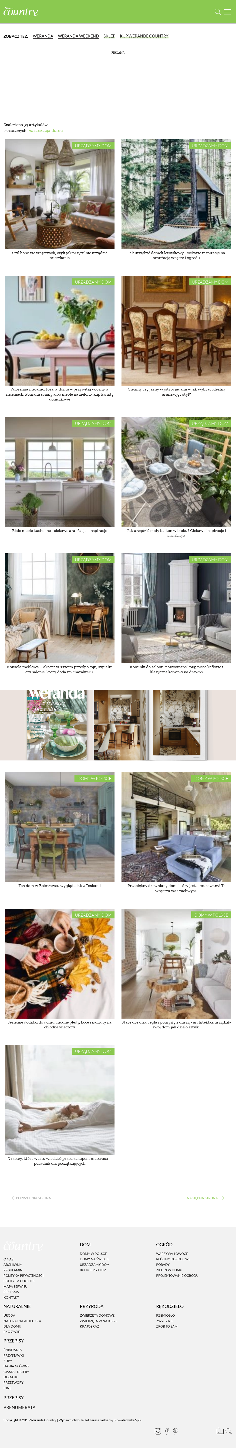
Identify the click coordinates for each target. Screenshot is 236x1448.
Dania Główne (16, 1366)
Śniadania (12, 1350)
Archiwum (12, 1265)
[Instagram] (156, 1431)
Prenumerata (19, 1407)
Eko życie (11, 1332)
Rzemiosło (165, 1315)
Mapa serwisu (15, 1286)
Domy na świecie (94, 1259)
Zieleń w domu (169, 1270)
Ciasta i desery (16, 1372)
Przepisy (13, 1397)
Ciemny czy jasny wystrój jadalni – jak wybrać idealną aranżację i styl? (176, 392)
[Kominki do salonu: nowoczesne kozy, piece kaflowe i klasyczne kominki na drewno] (176, 608)
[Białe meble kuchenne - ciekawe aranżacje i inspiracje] (60, 472)
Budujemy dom (93, 1270)
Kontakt (11, 1297)
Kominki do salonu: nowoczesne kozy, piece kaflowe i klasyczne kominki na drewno (176, 669)
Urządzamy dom (93, 145)
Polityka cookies (18, 1281)
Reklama (11, 1292)
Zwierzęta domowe (97, 1315)
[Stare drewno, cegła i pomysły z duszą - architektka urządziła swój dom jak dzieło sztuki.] (176, 964)
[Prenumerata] (220, 1430)
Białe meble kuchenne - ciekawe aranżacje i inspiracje (59, 530)
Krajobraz (89, 1326)
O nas (8, 1259)
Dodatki (10, 1377)
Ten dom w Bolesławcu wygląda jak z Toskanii (59, 885)
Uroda (9, 1315)
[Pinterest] (174, 1431)
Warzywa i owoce (172, 1254)
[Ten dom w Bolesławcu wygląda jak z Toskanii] (60, 827)
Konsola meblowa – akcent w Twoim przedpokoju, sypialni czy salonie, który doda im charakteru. (59, 669)
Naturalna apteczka (22, 1321)
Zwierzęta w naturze (99, 1321)
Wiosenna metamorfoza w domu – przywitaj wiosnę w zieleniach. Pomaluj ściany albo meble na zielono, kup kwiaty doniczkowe (60, 394)
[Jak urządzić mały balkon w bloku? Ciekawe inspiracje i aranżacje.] (176, 472)
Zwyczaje (164, 1321)
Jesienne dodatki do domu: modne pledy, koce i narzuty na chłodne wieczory (59, 1025)
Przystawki (13, 1355)
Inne (7, 1388)
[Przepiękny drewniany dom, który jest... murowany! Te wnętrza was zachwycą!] (176, 827)
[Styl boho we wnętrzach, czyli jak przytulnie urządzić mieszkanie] (60, 194)
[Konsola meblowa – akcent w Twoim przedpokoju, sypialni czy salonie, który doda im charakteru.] (60, 608)
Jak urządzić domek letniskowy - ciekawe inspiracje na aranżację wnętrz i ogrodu (176, 255)
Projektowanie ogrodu (177, 1275)
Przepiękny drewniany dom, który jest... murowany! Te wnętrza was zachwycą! (176, 888)
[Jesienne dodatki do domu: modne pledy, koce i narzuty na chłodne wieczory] (60, 964)
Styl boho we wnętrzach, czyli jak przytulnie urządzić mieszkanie (59, 255)
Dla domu (12, 1326)
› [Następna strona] (204, 1198)
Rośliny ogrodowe (173, 1259)
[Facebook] (165, 1431)
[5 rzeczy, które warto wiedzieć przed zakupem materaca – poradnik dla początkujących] (60, 1100)
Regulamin (13, 1270)
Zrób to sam (167, 1326)
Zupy (7, 1361)
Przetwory (13, 1383)
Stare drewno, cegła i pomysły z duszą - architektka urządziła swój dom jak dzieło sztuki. (176, 1025)
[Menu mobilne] (228, 12)
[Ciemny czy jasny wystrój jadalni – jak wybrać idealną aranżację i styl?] (176, 331)
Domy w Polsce (94, 778)
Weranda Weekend (78, 36)
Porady (163, 1265)
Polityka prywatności (23, 1275)
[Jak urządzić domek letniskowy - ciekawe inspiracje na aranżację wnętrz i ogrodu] (176, 194)
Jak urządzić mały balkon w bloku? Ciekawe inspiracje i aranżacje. (176, 533)
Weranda (43, 36)
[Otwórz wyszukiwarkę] (218, 12)
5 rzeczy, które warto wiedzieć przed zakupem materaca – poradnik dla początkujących (59, 1161)
